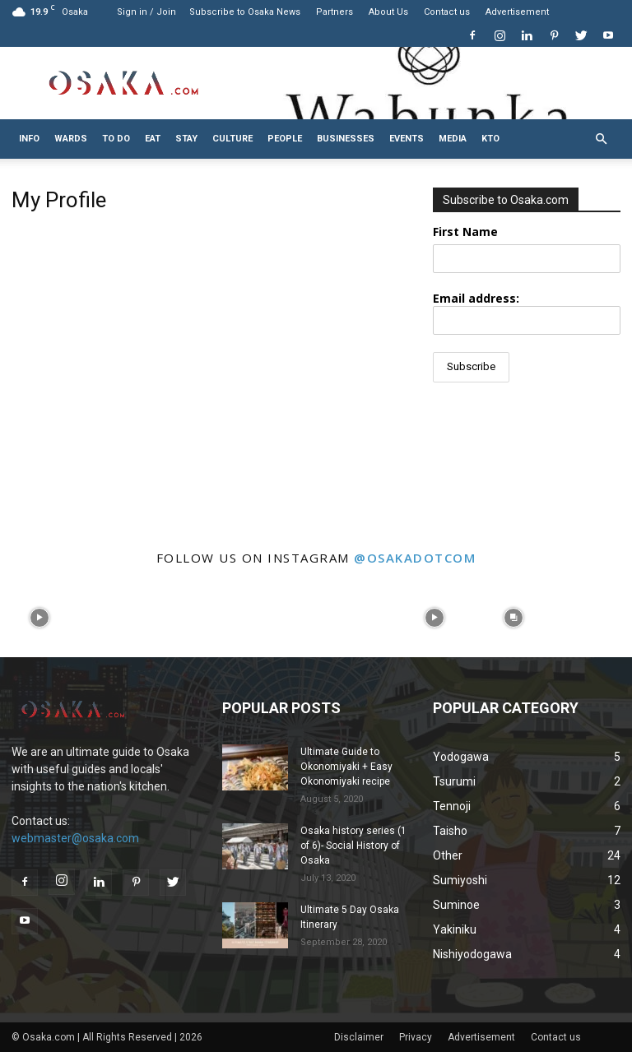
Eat (152, 138)
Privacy (415, 1037)
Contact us (447, 12)
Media (453, 138)
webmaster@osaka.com (75, 838)
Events (406, 138)
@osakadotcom (415, 557)
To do (116, 138)
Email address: (526, 312)
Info (29, 138)
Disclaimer (358, 1037)
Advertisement (517, 12)
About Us (388, 12)
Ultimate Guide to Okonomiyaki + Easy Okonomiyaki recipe (346, 766)
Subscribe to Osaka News (244, 12)
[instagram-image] (39, 617)
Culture (232, 138)
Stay (186, 138)
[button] (600, 139)
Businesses (345, 138)
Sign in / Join (146, 12)
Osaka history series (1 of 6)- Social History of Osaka (353, 845)
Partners (334, 12)
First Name (465, 231)
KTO (490, 138)
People (284, 138)
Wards (70, 138)
